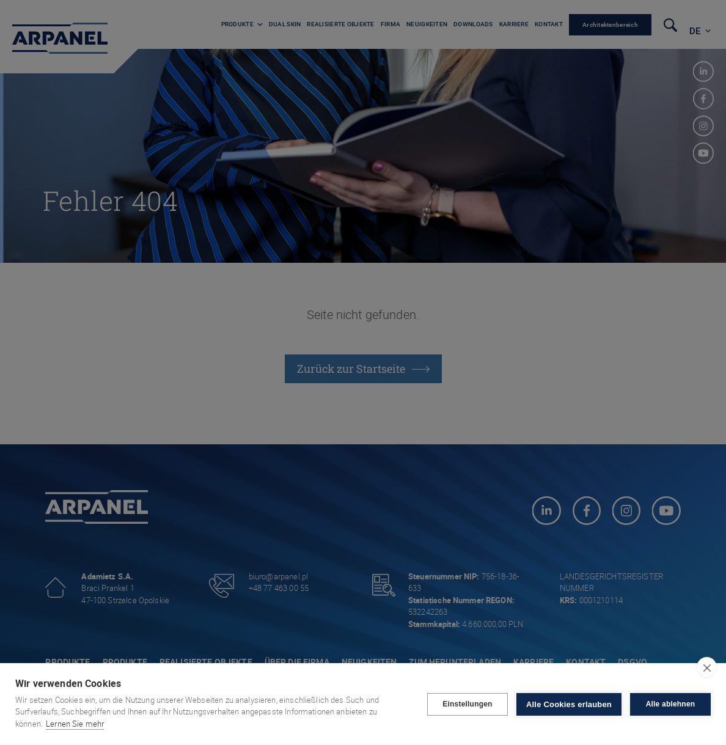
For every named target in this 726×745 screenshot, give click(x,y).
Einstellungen (467, 704)
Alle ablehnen (670, 704)
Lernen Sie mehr (75, 723)
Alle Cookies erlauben (569, 704)
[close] (707, 667)
